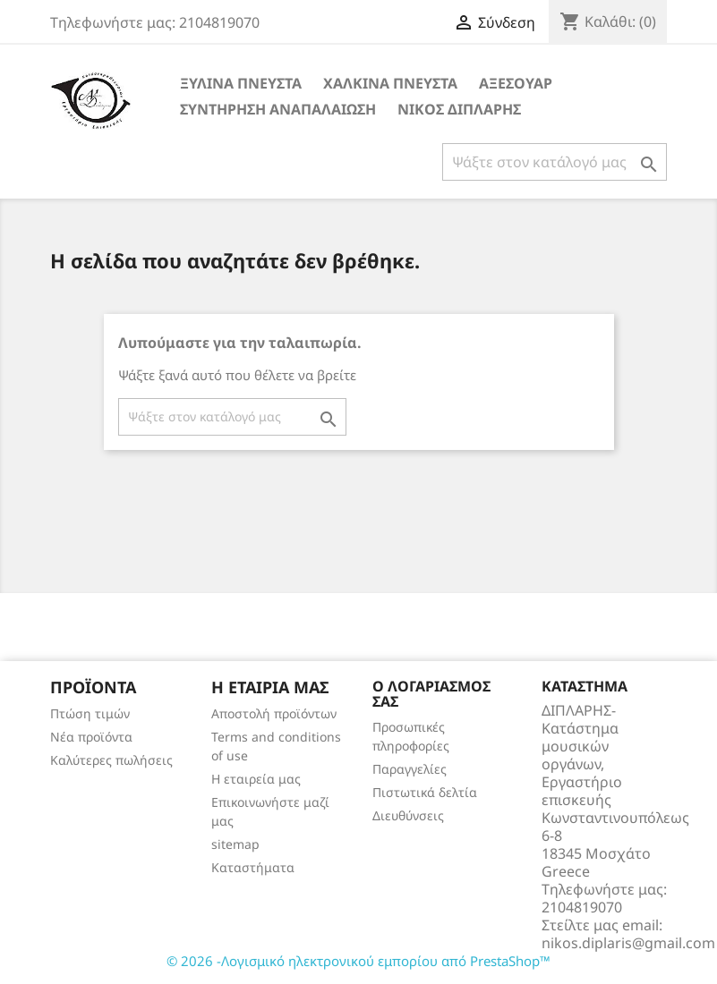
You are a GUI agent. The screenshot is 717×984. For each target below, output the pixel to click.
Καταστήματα (252, 867)
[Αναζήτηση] (554, 162)
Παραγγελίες (409, 768)
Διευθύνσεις (408, 815)
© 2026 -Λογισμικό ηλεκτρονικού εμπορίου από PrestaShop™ (358, 961)
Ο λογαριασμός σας (431, 694)
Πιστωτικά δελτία (424, 792)
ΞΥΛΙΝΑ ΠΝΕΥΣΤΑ (241, 83)
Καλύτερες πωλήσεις (111, 759)
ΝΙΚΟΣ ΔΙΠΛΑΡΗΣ (459, 109)
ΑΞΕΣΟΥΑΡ (515, 83)
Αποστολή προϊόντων (274, 713)
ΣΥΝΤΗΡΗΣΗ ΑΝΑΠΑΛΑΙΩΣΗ (278, 109)
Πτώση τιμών (90, 713)
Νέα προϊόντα (91, 736)
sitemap (235, 844)
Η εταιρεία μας (256, 778)
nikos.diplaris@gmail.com (628, 943)
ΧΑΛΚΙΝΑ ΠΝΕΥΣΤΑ (390, 83)
